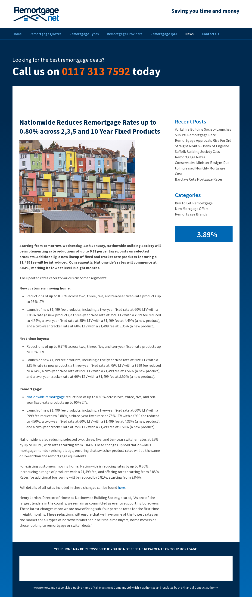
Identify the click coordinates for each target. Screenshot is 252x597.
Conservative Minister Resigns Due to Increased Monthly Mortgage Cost (202, 168)
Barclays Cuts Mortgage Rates (199, 179)
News (189, 34)
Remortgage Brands (191, 214)
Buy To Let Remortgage (194, 203)
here (121, 487)
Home (17, 34)
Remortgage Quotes (45, 34)
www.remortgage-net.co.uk (51, 588)
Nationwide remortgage (45, 396)
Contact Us (210, 34)
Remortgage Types (84, 34)
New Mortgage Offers (191, 208)
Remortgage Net (35, 14)
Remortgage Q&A (163, 34)
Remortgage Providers (124, 34)
